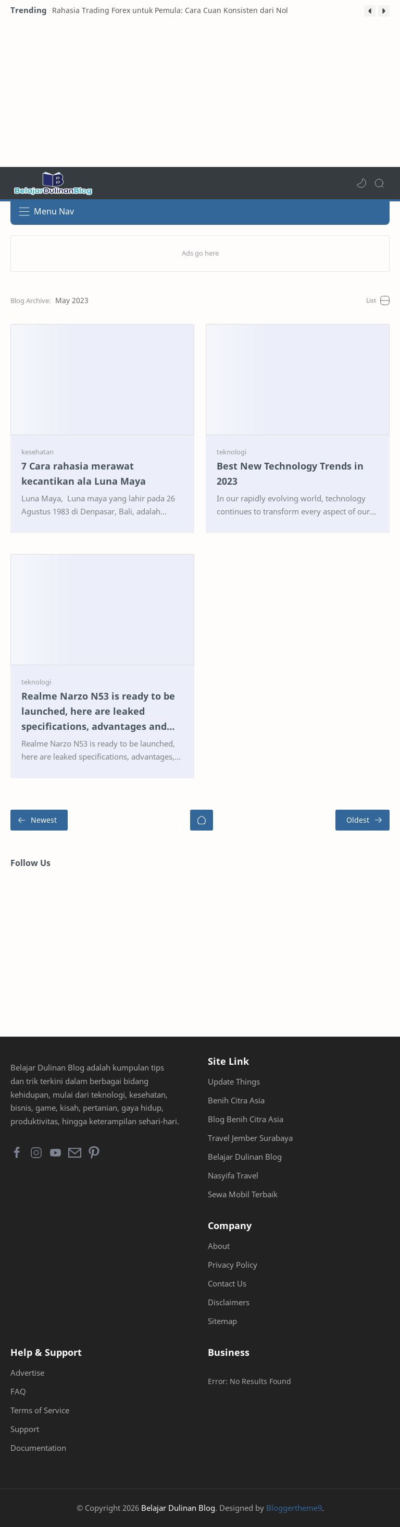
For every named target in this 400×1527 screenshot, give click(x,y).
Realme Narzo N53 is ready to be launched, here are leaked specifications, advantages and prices (98, 712)
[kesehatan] (37, 451)
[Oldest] (362, 820)
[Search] (379, 183)
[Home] (201, 820)
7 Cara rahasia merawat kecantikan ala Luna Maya (83, 473)
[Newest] (39, 820)
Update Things (234, 1081)
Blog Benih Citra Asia (245, 1119)
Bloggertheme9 (294, 1507)
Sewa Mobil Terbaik (243, 1194)
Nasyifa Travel (233, 1175)
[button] (370, 11)
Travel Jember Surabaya (250, 1138)
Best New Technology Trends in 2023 (290, 473)
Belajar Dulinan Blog (245, 1156)
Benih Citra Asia (236, 1100)
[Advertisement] (200, 94)
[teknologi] (231, 451)
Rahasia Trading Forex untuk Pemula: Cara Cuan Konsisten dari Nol (170, 10)
